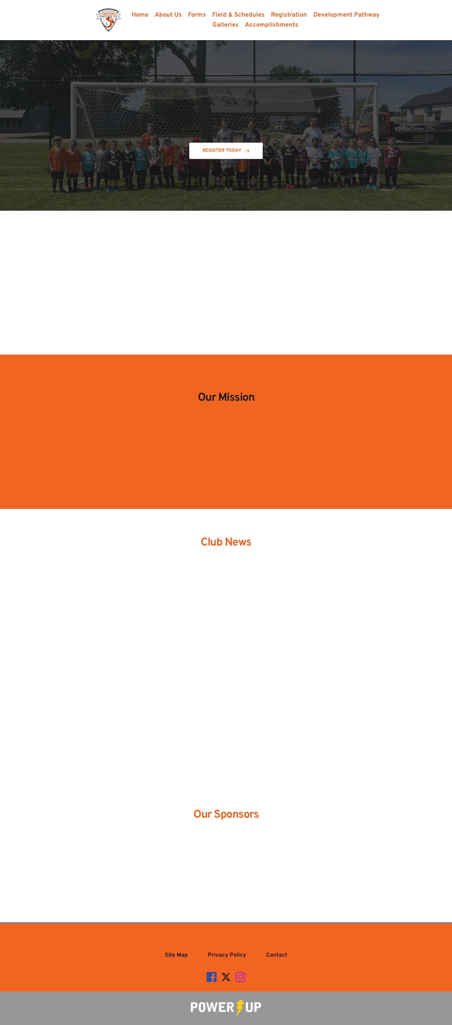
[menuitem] (140, 15)
